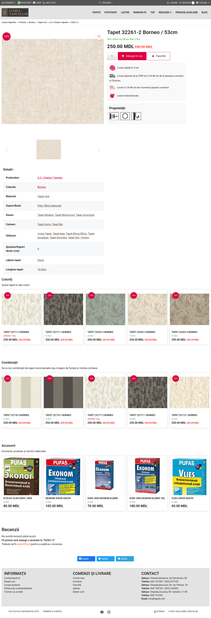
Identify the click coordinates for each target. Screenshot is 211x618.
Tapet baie (59, 233)
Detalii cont (78, 592)
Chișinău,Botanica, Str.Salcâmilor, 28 (168, 578)
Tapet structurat (85, 215)
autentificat (23, 544)
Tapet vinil (43, 196)
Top (152, 12)
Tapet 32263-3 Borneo (184, 332)
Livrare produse (12, 585)
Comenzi (77, 581)
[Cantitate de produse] (112, 56)
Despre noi (9, 581)
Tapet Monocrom (65, 215)
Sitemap (159, 611)
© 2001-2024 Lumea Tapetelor (183, 611)
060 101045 (156, 595)
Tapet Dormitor (58, 237)
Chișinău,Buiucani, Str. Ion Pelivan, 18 (168, 585)
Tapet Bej (57, 224)
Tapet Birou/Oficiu (76, 233)
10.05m (41, 269)
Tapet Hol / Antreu (78, 237)
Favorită (77, 585)
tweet (103, 558)
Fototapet (110, 12)
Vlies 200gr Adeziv (183, 498)
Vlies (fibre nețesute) (49, 205)
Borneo (41, 187)
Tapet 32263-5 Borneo (100, 332)
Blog (204, 12)
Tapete (96, 12)
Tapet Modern (45, 215)
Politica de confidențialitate (18, 588)
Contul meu (78, 578)
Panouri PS (139, 12)
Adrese (76, 588)
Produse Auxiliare (187, 12)
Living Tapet (44, 233)
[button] (48, 149)
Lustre (125, 12)
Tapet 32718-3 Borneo (16, 415)
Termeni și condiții (13, 592)
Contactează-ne (12, 578)
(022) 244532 (171, 588)
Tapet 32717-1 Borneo (58, 332)
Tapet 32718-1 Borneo (58, 415)
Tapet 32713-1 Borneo (184, 415)
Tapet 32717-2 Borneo (16, 332)
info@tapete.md (156, 598)
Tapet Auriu (44, 224)
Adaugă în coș (132, 56)
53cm (40, 260)
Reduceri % (165, 12)
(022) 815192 (171, 581)
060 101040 (156, 581)
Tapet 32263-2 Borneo (142, 332)
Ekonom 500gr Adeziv (58, 498)
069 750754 (156, 588)
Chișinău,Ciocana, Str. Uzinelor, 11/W (168, 592)
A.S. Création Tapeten (49, 177)
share (84, 558)
